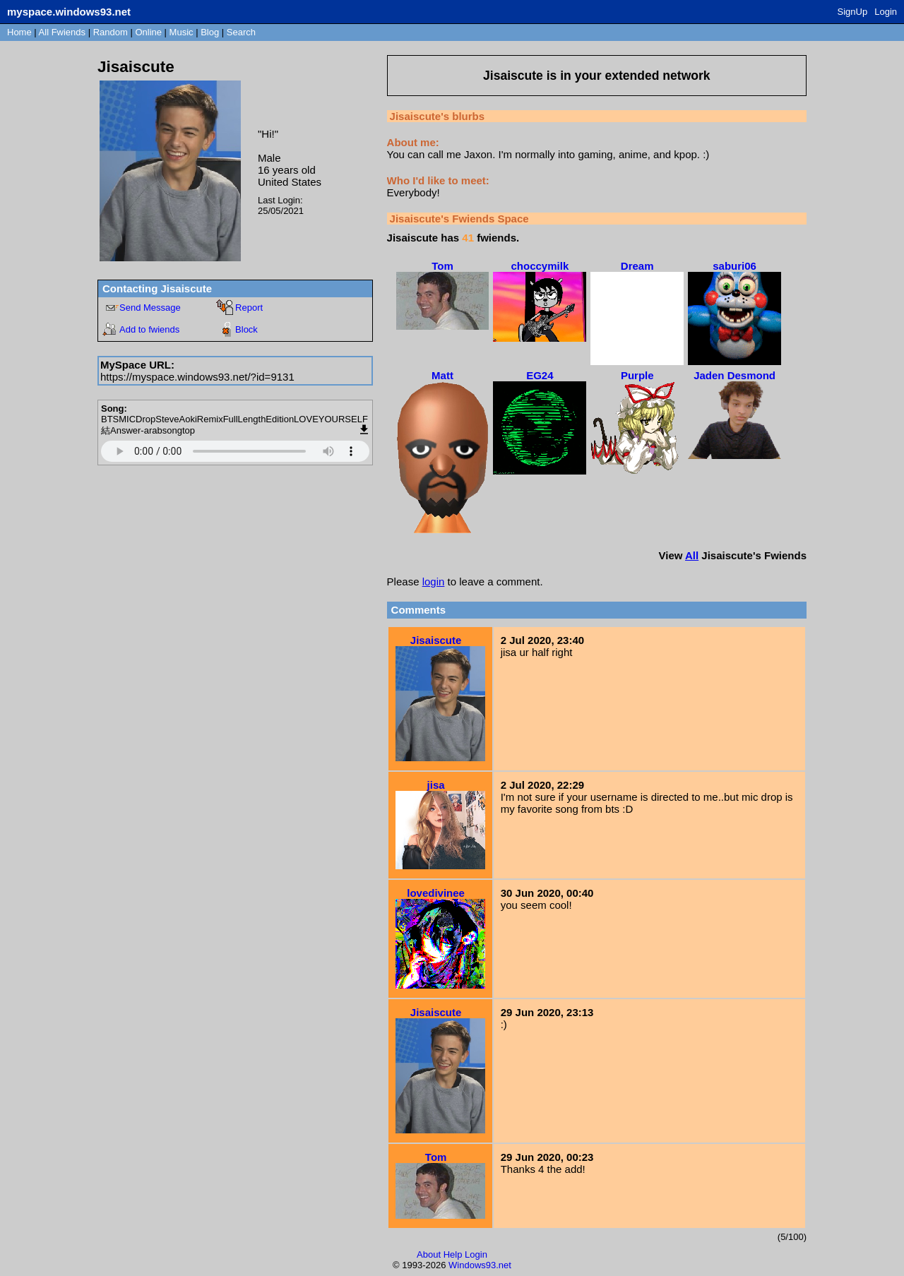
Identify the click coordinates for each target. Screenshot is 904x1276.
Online (148, 32)
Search (241, 32)
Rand (110, 32)
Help (453, 1254)
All (62, 32)
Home (19, 32)
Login (885, 11)
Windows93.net (479, 1265)
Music (182, 32)
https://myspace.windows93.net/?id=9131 (197, 377)
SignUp (853, 11)
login (433, 582)
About (429, 1254)
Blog (210, 32)
